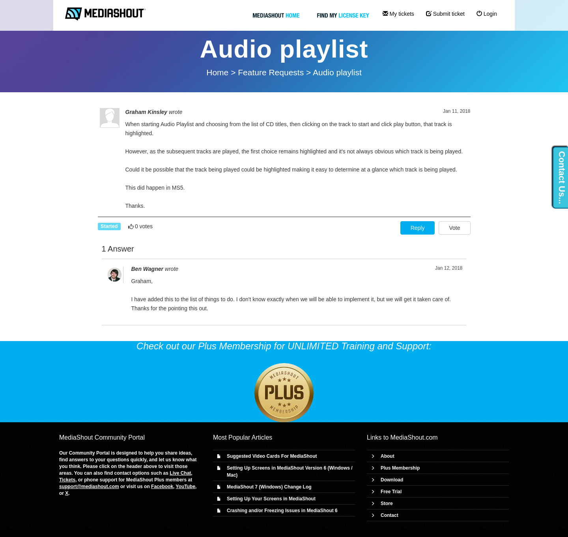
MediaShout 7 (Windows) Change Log (269, 487)
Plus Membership (400, 468)
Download (392, 480)
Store (387, 503)
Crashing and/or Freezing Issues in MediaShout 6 (282, 510)
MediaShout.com (414, 437)
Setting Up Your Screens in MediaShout (271, 499)
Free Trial (391, 491)
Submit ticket (445, 14)
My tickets (398, 14)
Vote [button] (454, 228)
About (387, 456)
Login (486, 14)
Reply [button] (418, 228)
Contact (389, 515)
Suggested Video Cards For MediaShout (272, 456)
